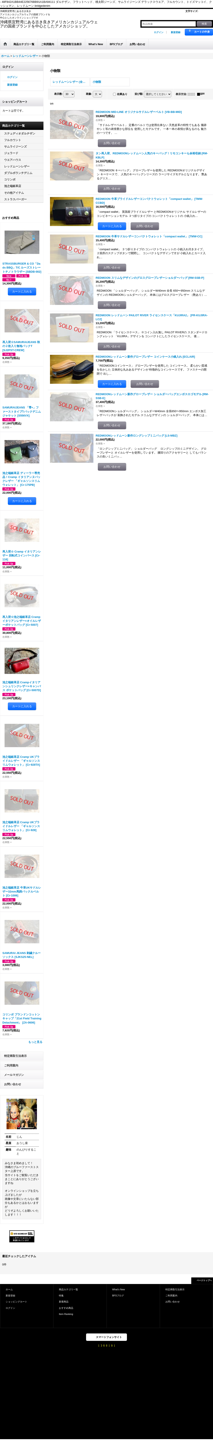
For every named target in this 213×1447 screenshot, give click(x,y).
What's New (118, 1289)
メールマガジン (14, 1074)
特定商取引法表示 (15, 1056)
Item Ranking (66, 1314)
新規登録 (175, 32)
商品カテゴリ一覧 (68, 1289)
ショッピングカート (16, 1301)
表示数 (58, 93)
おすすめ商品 (66, 1308)
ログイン (158, 32)
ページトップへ (204, 1280)
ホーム (9, 1289)
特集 (61, 1295)
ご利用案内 (11, 1065)
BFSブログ (118, 1295)
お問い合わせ (12, 1084)
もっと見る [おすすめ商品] (35, 1042)
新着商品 (63, 1301)
